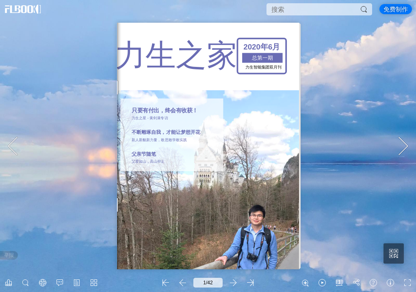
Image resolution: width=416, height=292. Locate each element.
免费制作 (396, 9)
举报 (9, 255)
